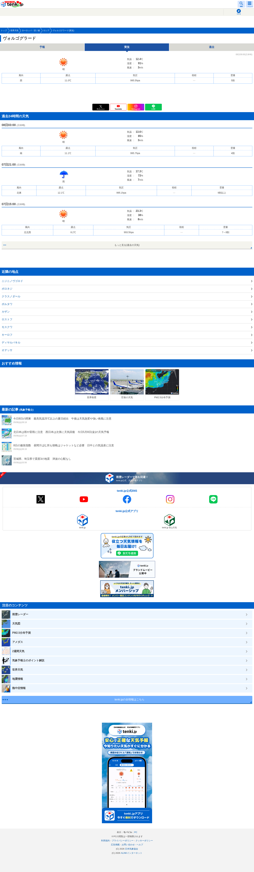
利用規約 (105, 840)
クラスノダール (11, 296)
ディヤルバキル (11, 342)
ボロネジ (7, 288)
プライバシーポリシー (123, 840)
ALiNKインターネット (131, 853)
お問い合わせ (128, 844)
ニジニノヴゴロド (12, 281)
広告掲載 (115, 844)
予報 (42, 47)
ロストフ (7, 319)
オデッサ (7, 350)
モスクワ (7, 327)
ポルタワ (7, 304)
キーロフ (7, 334)
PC (135, 832)
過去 (211, 47)
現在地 (239, 14)
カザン (6, 311)
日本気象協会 (131, 849)
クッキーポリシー (144, 840)
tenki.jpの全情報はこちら (130, 699)
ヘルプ (140, 844)
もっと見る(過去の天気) (126, 245)
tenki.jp (12, 4)
